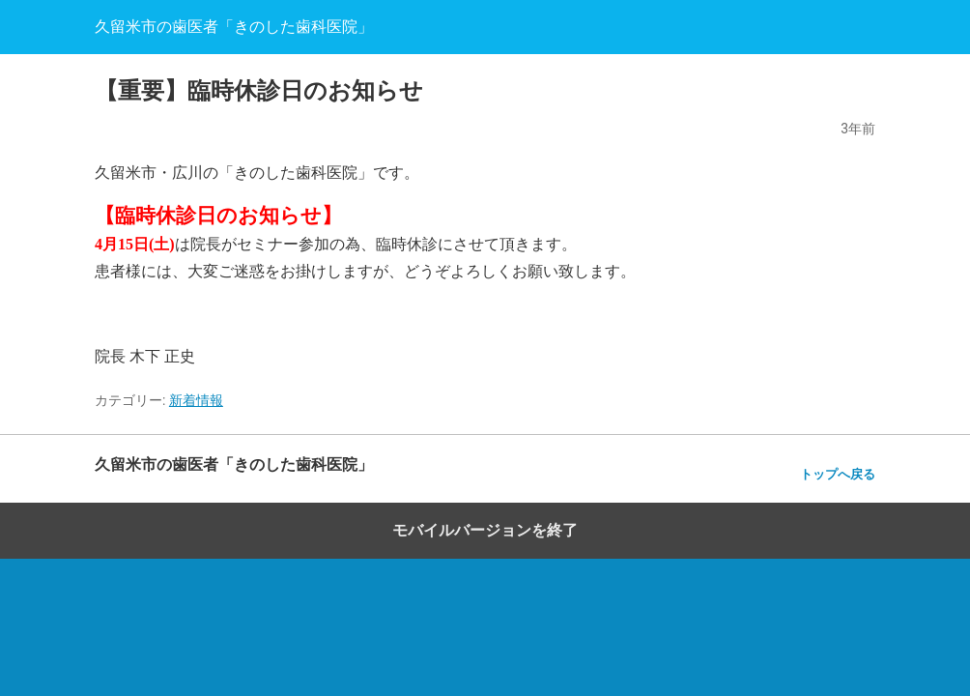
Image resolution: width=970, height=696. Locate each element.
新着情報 (196, 400)
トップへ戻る (837, 474)
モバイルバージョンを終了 (485, 530)
